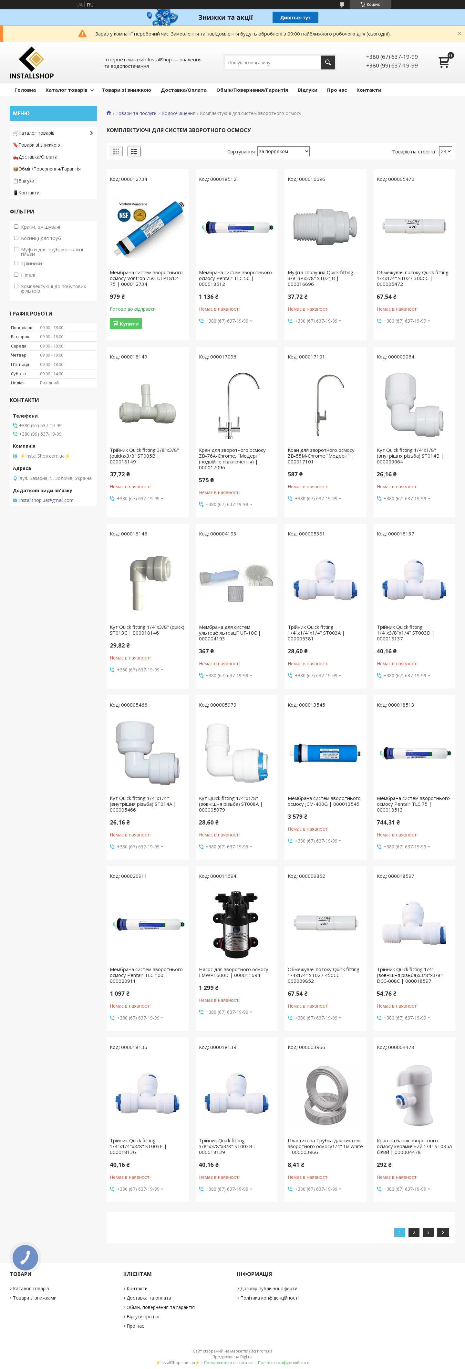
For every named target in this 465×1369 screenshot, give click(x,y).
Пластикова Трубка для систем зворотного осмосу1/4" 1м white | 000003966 (325, 1146)
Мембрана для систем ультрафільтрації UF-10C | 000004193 (230, 632)
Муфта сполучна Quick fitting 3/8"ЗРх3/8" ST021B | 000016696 (320, 278)
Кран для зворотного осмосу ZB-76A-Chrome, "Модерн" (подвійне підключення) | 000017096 (232, 458)
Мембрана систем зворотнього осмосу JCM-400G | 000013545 (324, 801)
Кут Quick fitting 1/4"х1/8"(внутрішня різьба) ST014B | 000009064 (410, 455)
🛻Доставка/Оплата (35, 157)
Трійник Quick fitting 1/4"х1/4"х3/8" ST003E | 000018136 (138, 1146)
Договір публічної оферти (268, 1288)
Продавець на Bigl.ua (232, 1357)
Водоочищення (178, 113)
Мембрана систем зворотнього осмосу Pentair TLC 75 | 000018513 (413, 804)
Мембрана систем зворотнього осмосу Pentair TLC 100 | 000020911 (146, 975)
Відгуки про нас (143, 1316)
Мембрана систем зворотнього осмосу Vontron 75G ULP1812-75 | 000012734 (146, 278)
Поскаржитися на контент (229, 1362)
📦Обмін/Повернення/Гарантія (47, 169)
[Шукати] (328, 62)
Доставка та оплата (149, 1298)
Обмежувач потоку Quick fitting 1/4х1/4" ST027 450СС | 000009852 (323, 975)
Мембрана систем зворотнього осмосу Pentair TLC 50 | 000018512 (235, 278)
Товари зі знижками (35, 1298)
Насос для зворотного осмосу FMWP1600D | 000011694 (233, 972)
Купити (129, 323)
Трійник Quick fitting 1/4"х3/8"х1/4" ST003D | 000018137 (406, 632)
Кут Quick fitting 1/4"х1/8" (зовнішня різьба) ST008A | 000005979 (231, 804)
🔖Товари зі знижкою (36, 145)
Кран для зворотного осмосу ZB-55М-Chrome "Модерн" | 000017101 (321, 455)
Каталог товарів (67, 90)
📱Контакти (26, 193)
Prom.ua (265, 1351)
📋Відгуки (23, 181)
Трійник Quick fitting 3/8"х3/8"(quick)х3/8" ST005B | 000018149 (144, 455)
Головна (25, 90)
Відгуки (307, 90)
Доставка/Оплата (184, 90)
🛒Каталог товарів (34, 133)
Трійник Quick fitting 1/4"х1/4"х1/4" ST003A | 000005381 (316, 632)
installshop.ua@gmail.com (46, 500)
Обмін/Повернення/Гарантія (252, 90)
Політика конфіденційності (269, 1298)
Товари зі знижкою (126, 90)
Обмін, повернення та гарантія (161, 1307)
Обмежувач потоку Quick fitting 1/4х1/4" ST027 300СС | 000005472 (413, 278)
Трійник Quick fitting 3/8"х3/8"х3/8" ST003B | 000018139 (227, 1146)
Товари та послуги (136, 113)
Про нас (337, 90)
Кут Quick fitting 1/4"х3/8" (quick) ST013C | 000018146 (147, 630)
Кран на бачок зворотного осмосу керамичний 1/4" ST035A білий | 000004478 (414, 1146)
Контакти (368, 90)
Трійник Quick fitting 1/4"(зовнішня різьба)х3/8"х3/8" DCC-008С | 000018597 (409, 975)
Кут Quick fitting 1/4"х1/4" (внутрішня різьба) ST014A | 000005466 (143, 804)
